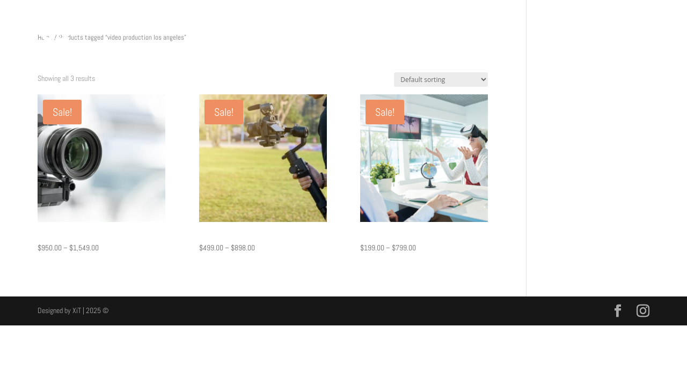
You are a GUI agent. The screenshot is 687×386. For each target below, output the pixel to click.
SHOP (581, 38)
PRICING (548, 38)
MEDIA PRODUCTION (496, 38)
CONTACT (615, 38)
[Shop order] (441, 79)
